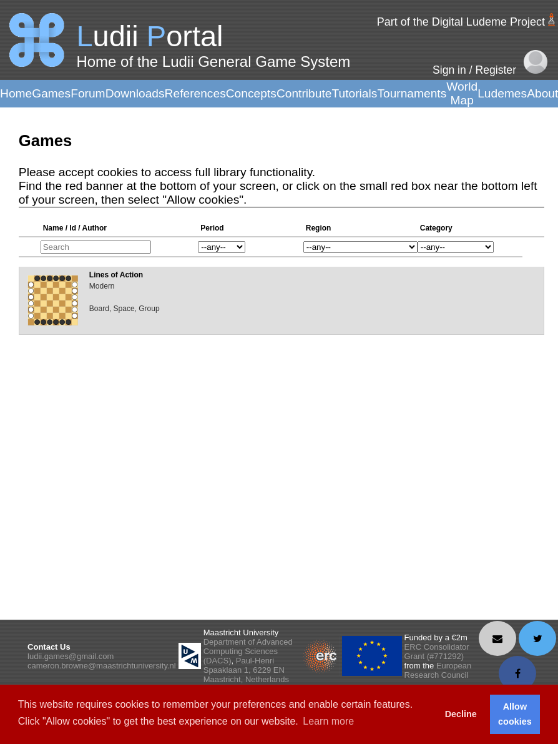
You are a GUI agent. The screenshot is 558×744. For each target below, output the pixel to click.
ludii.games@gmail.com (70, 656)
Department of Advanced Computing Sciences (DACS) (248, 651)
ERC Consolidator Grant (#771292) (436, 651)
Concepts (251, 93)
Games (51, 93)
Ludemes (502, 93)
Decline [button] (461, 714)
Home (16, 93)
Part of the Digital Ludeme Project (461, 22)
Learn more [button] (328, 721)
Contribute (304, 93)
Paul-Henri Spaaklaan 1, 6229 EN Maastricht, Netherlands (246, 670)
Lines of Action (116, 274)
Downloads (135, 93)
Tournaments (411, 93)
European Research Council (438, 670)
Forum (88, 93)
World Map (461, 93)
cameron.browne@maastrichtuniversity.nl (101, 665)
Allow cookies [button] (515, 714)
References (195, 93)
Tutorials (354, 93)
